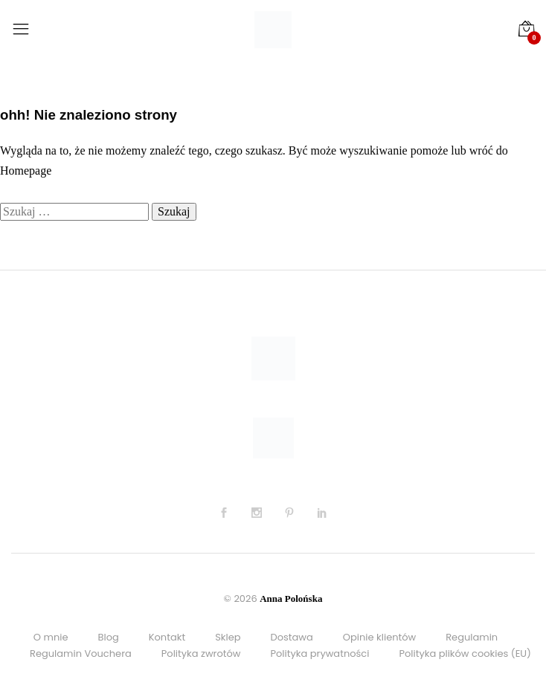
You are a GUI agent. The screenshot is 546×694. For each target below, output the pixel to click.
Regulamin (472, 637)
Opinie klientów (379, 637)
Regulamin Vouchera (81, 653)
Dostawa (292, 637)
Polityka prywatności (320, 653)
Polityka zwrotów (201, 653)
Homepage (25, 170)
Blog (107, 637)
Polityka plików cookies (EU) (465, 653)
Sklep (227, 637)
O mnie (50, 637)
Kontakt (167, 637)
